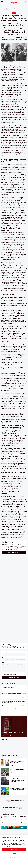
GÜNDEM (13, 8)
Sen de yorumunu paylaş (12, 677)
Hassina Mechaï (22, 37)
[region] (14, 848)
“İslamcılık (24, 101)
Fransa (24, 39)
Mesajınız (14, 667)
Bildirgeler (23, 67)
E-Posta (14, 659)
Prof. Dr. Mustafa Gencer (8, 736)
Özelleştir (14, 853)
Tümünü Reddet (14, 857)
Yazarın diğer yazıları (13, 552)
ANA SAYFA (6, 8)
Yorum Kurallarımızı (8, 647)
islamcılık (14, 41)
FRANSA (14, 13)
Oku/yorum (5, 718)
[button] (2, 2)
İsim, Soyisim (14, 654)
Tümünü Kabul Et (14, 849)
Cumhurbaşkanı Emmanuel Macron (11, 39)
